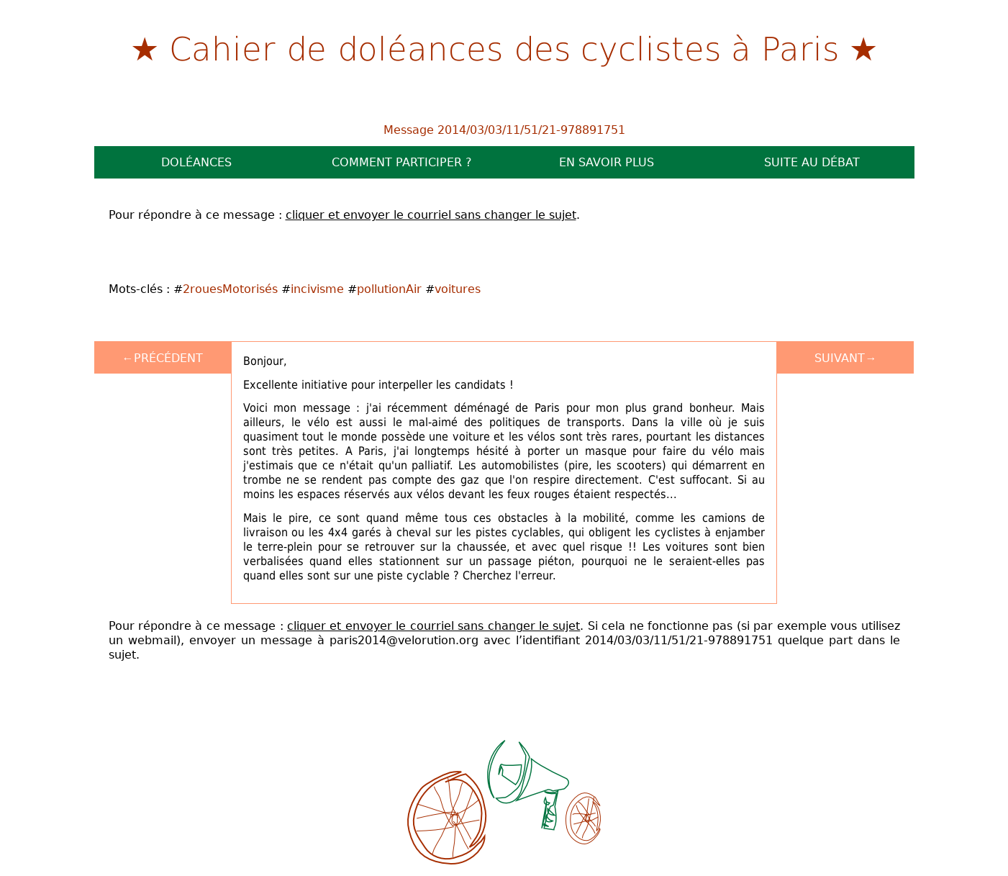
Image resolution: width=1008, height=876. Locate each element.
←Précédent (162, 357)
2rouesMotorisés (230, 288)
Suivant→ (845, 357)
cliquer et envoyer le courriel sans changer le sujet (431, 214)
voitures (458, 288)
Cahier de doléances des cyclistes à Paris (504, 47)
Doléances (196, 162)
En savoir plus (606, 162)
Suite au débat (812, 162)
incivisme (317, 288)
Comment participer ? (402, 162)
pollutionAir (389, 288)
